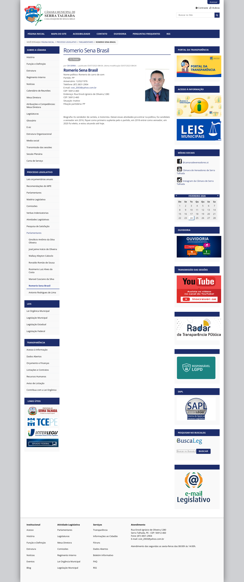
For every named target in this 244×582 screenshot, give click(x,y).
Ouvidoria (120, 33)
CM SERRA (71, 65)
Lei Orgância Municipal (68, 561)
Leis (30, 302)
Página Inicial (36, 33)
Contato (102, 33)
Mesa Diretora (64, 542)
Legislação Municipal (67, 567)
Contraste (203, 7)
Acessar (213, 2)
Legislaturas (63, 536)
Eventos (31, 561)
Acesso (30, 529)
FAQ (95, 561)
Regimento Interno (66, 555)
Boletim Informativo (103, 555)
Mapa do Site (58, 33)
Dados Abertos (100, 548)
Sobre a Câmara (37, 49)
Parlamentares (86, 42)
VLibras (216, 7)
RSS (168, 33)
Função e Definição (36, 542)
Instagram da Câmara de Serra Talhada (195, 182)
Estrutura (31, 548)
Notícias (31, 555)
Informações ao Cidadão (105, 536)
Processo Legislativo (67, 42)
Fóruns (96, 542)
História (31, 536)
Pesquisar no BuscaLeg (192, 432)
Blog (29, 567)
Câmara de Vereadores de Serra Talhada (196, 172)
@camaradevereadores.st (196, 162)
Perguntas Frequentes (146, 33)
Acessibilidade (81, 33)
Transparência (37, 340)
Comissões (62, 548)
